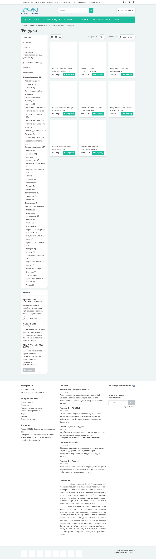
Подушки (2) (30, 134)
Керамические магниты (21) (35, 164)
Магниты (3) (30, 176)
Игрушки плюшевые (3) (35, 236)
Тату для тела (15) (32, 193)
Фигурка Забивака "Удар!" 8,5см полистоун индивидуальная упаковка (62, 149)
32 (102, 37)
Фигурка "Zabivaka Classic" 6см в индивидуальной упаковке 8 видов (62, 71)
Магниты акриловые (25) (35, 111)
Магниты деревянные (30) (34, 115)
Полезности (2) (31, 183)
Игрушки (61, 26)
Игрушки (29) (31, 226)
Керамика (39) (31, 154)
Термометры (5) (31, 203)
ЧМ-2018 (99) (30, 210)
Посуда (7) (30, 265)
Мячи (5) (29, 239)
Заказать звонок (94, 2)
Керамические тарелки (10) (35, 171)
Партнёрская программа (30, 411)
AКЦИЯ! (26, 20)
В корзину (69, 74)
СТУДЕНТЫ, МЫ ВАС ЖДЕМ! (33, 346)
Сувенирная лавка (101, 20)
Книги (36, 20)
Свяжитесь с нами (28, 419)
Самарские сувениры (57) (35, 147)
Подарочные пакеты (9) (35, 262)
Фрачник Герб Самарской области (32, 301)
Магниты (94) (30, 104)
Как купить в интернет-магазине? (59, 2)
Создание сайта (120, 553)
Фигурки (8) (31, 249)
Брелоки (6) (30, 150)
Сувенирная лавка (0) (32, 77)
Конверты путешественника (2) (33, 96)
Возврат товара (27, 402)
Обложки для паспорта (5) (35, 257)
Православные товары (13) (34, 142)
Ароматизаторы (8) (32, 81)
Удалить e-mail (129, 407)
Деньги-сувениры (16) (33, 91)
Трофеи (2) (30, 285)
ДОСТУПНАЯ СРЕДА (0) (32, 63)
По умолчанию (127, 37)
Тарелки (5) (30, 186)
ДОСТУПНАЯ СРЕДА (51, 20)
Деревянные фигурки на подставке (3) (35, 231)
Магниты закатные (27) (35, 120)
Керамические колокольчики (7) (32, 158)
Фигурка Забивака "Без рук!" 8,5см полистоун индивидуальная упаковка (63, 110)
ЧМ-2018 (51, 26)
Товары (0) (27, 67)
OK (131, 403)
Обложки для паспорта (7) (35, 131)
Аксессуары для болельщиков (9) (32, 214)
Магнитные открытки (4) (35, 107)
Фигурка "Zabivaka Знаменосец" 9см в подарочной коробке (89, 71)
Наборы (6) (30, 200)
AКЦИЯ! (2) (27, 42)
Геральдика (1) (28, 72)
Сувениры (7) (31, 272)
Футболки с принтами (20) (35, 206)
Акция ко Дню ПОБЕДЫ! (29, 325)
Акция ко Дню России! (69, 461)
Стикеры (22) (30, 189)
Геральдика (82, 20)
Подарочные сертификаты (31, 408)
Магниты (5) (30, 252)
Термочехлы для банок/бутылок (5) (35, 280)
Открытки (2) (31, 179)
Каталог (24, 416)
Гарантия (25, 2)
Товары (68, 20)
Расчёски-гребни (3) (33, 269)
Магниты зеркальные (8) (35, 124)
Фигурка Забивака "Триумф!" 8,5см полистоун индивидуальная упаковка (121, 110)
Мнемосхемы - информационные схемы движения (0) (32, 55)
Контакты (118, 20)
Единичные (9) (31, 196)
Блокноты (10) (30, 84)
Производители (27, 405)
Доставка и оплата (38, 2)
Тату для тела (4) (32, 275)
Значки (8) (30, 223)
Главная (24, 26)
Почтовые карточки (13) (34, 137)
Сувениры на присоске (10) (35, 244)
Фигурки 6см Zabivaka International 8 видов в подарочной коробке (89, 149)
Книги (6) (26, 47)
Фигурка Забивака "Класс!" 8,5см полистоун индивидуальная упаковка (91, 110)
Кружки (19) (29, 101)
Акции (23, 413)
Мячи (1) (28, 127)
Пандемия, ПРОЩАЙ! (69, 442)
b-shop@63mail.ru (34, 440)
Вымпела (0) (30, 88)
